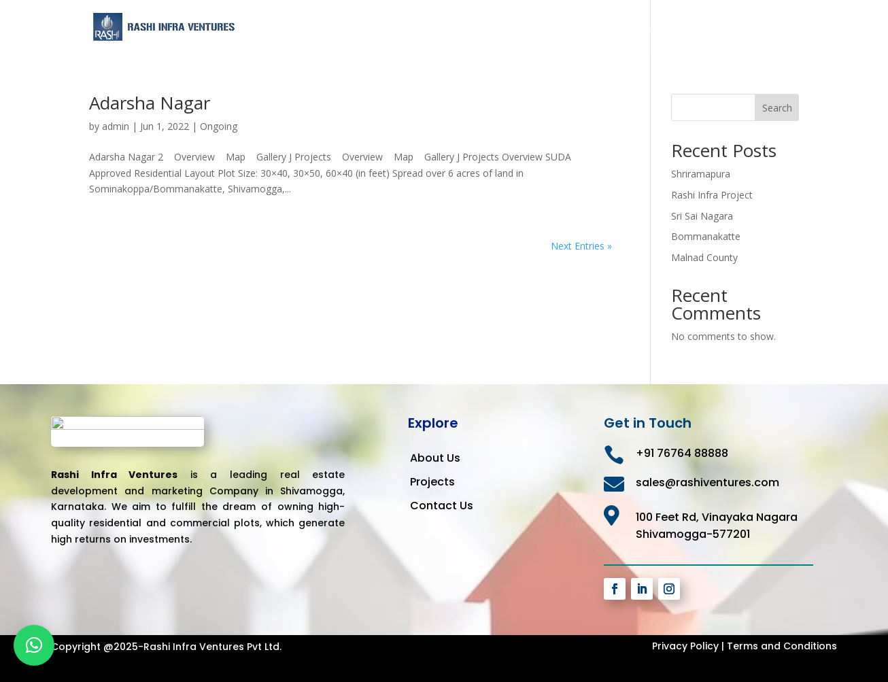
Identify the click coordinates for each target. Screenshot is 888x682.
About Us (650, 27)
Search (777, 107)
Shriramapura (700, 173)
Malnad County (704, 257)
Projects (709, 27)
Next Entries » (581, 245)
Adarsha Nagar (149, 102)
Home (597, 27)
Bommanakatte (705, 236)
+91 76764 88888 (682, 453)
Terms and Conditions (782, 646)
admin (115, 126)
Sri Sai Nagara (702, 215)
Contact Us (772, 27)
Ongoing (218, 126)
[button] (34, 645)
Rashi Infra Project (712, 194)
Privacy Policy (685, 646)
